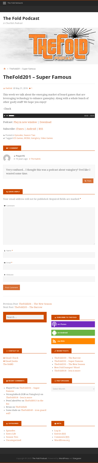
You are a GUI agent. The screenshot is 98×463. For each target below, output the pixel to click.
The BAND (8, 364)
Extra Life (11, 433)
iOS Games (18, 138)
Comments (61, 437)
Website (9, 274)
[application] (49, 115)
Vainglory (35, 138)
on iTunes (58, 324)
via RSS (58, 341)
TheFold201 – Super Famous (68, 361)
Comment (10, 205)
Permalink (36, 158)
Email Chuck (11, 358)
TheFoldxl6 (21, 407)
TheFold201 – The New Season (35, 304)
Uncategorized (13, 440)
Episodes (19, 135)
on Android (59, 333)
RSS (41, 128)
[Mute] (7, 116)
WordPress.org (62, 440)
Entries (60, 433)
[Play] (5, 116)
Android (31, 128)
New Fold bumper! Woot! (67, 367)
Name (9, 250)
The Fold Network (15, 3)
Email (9, 262)
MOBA (27, 138)
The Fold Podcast (21, 18)
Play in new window (25, 122)
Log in (57, 430)
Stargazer (77, 458)
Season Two (29, 135)
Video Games (47, 138)
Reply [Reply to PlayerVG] (89, 181)
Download (45, 122)
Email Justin (11, 361)
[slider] (12, 115)
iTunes (20, 128)
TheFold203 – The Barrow (28, 307)
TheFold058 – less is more (67, 370)
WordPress (64, 458)
